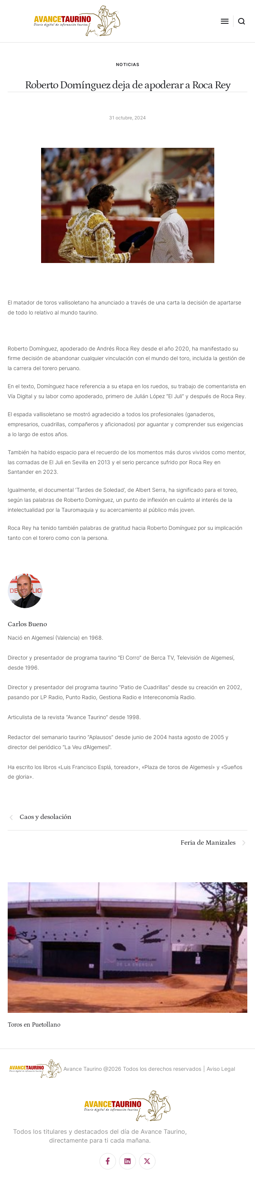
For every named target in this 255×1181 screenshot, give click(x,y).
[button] (224, 21)
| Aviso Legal (219, 1068)
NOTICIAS (127, 64)
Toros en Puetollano (34, 1024)
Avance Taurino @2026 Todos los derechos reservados (132, 1068)
